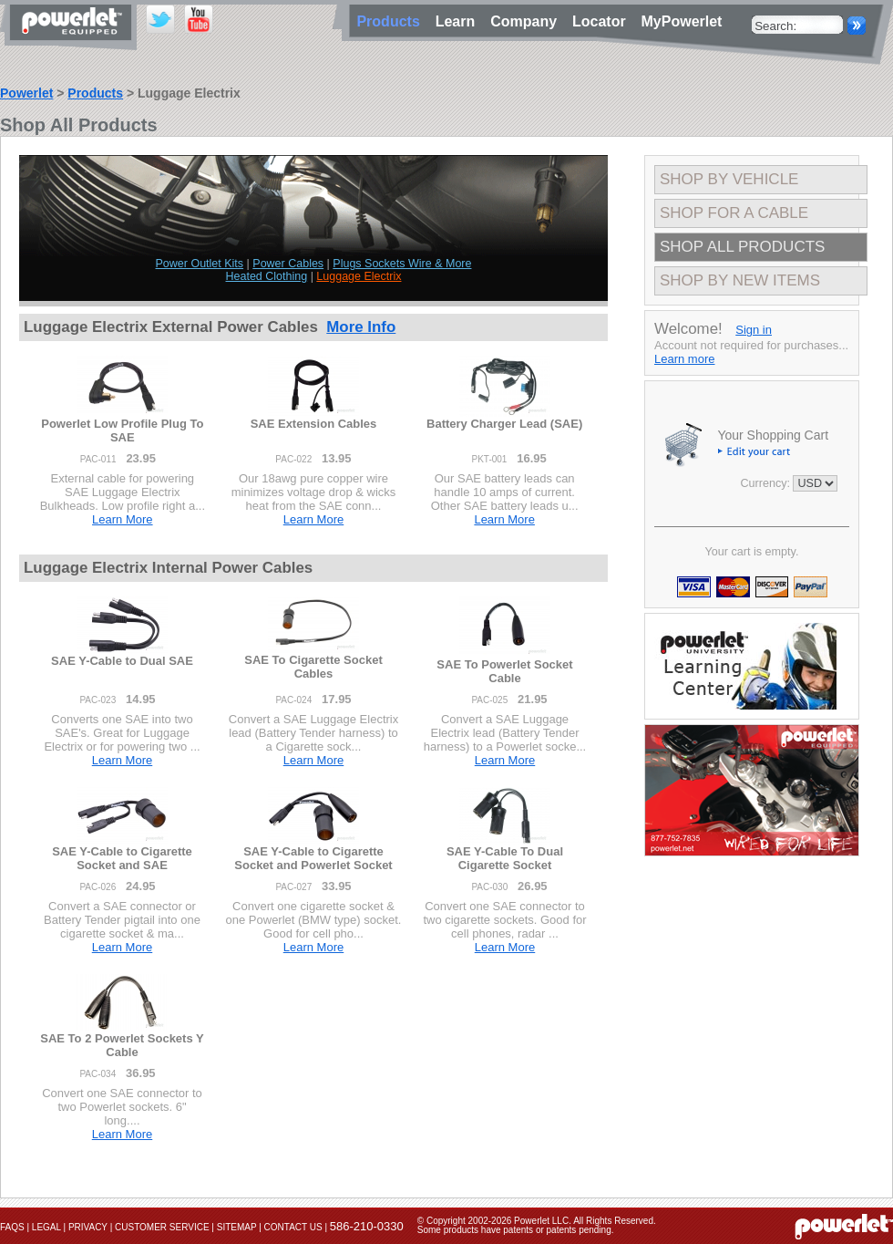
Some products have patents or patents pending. (515, 1230)
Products (95, 93)
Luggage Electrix (358, 276)
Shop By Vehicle (729, 179)
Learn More (122, 519)
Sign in (753, 330)
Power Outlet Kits (200, 263)
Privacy (88, 1227)
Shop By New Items (740, 280)
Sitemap (237, 1227)
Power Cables (287, 263)
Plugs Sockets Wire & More (402, 263)
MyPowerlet (682, 21)
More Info (360, 327)
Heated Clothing (267, 276)
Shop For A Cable (734, 213)
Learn (459, 21)
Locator (603, 21)
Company (527, 21)
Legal (46, 1227)
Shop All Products (742, 246)
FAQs (12, 1227)
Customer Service (162, 1227)
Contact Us (293, 1227)
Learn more (684, 359)
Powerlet (26, 93)
